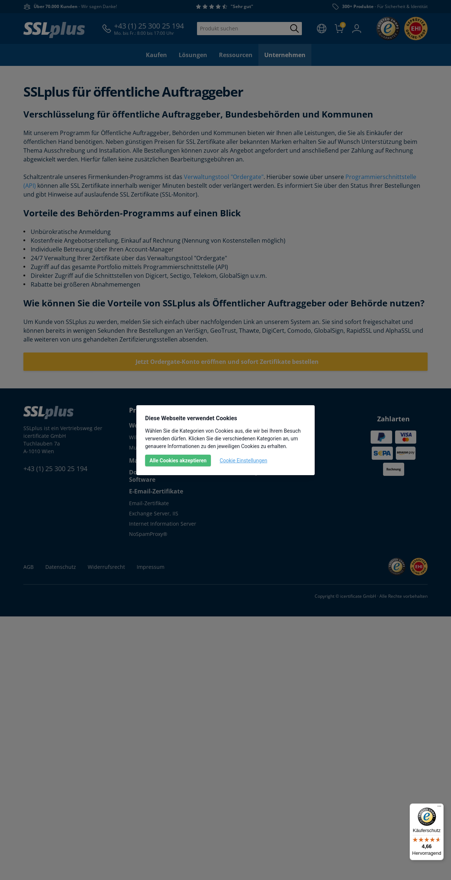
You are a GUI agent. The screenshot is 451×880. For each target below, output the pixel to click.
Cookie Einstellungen (243, 460)
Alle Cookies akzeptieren (177, 460)
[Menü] (439, 807)
